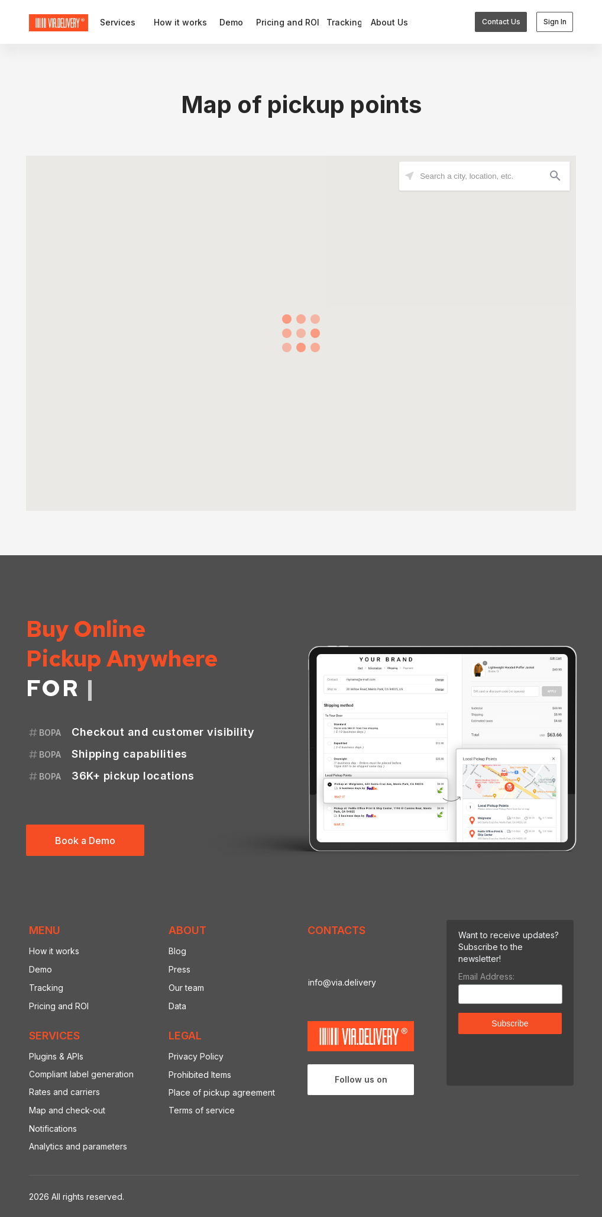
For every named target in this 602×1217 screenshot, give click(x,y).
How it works (54, 951)
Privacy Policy (196, 1056)
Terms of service (202, 1110)
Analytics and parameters (78, 1146)
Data (177, 1006)
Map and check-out (67, 1110)
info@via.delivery (342, 982)
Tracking (46, 988)
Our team (186, 988)
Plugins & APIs (56, 1056)
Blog (177, 951)
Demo (40, 969)
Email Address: (486, 976)
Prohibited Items (200, 1075)
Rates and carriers (64, 1092)
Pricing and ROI (59, 1006)
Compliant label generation (81, 1074)
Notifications (53, 1128)
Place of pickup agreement (222, 1092)
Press (179, 969)
